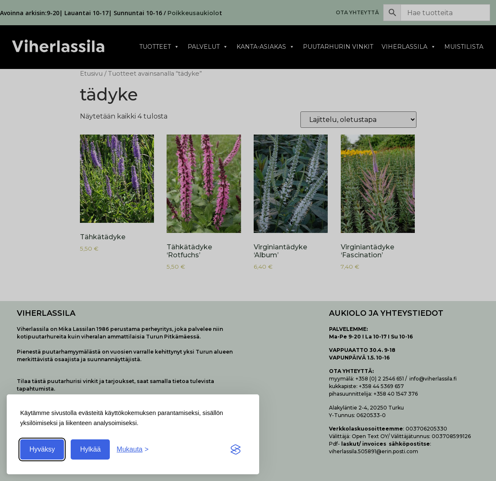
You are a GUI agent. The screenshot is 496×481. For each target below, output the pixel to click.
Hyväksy (42, 449)
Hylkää (90, 449)
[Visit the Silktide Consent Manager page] (235, 449)
